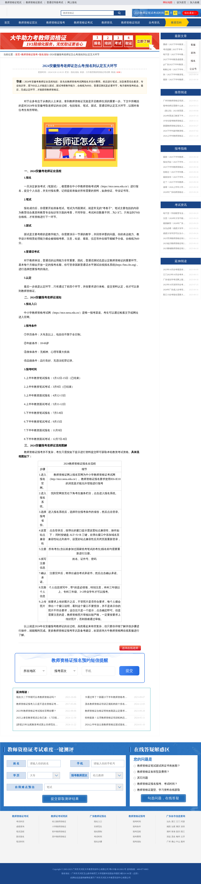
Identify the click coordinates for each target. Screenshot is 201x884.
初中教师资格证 (59, 831)
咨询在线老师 (130, 648)
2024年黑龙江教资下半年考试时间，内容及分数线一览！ (175, 116)
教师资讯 (107, 22)
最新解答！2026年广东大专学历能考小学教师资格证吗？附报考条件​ (175, 223)
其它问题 (141, 771)
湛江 (173, 821)
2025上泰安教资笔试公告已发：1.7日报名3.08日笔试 (37, 717)
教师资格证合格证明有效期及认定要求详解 (106, 711)
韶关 (178, 831)
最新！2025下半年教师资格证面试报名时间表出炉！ (175, 79)
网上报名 (72, 2)
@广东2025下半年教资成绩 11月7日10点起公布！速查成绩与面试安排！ (175, 64)
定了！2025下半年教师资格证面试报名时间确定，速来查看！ (175, 182)
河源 (183, 821)
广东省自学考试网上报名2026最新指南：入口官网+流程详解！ (175, 279)
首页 (7, 22)
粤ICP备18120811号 (117, 869)
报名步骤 (98, 841)
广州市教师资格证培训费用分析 (175, 101)
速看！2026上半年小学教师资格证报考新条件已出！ (175, 187)
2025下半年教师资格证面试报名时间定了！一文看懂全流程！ (175, 167)
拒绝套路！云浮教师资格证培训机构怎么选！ (106, 717)
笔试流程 (20, 831)
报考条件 (137, 826)
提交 (129, 671)
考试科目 (20, 821)
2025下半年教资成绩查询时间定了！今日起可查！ (175, 59)
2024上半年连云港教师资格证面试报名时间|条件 (106, 724)
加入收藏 (194, 2)
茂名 (173, 836)
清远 (169, 836)
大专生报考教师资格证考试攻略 (175, 121)
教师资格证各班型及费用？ (151, 765)
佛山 (173, 841)
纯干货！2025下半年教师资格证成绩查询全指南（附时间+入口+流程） (175, 54)
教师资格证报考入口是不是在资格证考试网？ (37, 704)
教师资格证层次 (28, 22)
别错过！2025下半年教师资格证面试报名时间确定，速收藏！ (175, 172)
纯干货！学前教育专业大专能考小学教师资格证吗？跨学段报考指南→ (175, 213)
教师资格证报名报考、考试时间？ (155, 777)
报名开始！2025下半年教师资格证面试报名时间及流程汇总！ (175, 162)
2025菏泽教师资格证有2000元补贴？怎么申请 (175, 238)
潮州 (169, 831)
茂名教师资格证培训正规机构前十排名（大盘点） (106, 704)
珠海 (173, 831)
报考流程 (137, 831)
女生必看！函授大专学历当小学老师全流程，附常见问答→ (175, 228)
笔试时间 (20, 841)
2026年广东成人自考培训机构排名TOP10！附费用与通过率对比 (175, 289)
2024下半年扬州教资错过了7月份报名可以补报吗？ (175, 131)
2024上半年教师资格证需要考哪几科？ (175, 136)
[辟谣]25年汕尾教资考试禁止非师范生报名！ (37, 724)
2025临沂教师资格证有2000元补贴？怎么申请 (175, 243)
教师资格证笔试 (13, 2)
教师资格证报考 (55, 22)
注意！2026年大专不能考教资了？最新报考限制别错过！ (175, 218)
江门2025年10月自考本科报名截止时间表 (175, 274)
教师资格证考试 (83, 22)
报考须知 (137, 841)
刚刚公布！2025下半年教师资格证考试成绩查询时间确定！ (175, 69)
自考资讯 (154, 22)
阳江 (183, 831)
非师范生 (98, 826)
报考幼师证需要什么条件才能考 (175, 106)
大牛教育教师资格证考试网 (98, 72)
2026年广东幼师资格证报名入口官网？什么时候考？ (175, 192)
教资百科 (176, 22)
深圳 (183, 826)
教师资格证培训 (130, 22)
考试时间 (98, 836)
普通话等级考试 (55, 2)
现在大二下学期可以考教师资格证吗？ (36, 697)
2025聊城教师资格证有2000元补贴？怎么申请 (175, 248)
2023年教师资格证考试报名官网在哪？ (36, 711)
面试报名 (20, 836)
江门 (178, 821)
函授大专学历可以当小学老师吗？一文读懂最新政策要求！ (175, 233)
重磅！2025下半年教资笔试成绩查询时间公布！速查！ (175, 44)
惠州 (183, 841)
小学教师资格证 (59, 826)
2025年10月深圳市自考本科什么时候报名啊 (175, 284)
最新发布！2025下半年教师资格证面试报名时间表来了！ (175, 177)
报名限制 (98, 831)
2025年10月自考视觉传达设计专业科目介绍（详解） (175, 269)
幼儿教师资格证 (59, 821)
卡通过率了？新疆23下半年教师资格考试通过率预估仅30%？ (106, 697)
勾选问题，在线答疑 (163, 798)
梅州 (178, 836)
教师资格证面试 (34, 2)
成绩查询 (20, 826)
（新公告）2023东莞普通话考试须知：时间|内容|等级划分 (175, 111)
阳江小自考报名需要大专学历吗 (175, 294)
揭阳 (169, 826)
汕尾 (173, 826)
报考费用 (137, 836)
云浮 (183, 836)
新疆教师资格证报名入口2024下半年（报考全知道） (175, 126)
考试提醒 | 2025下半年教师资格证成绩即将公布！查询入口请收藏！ (175, 49)
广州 (169, 841)
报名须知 (43, 54)
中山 (178, 841)
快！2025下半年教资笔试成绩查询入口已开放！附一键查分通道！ (175, 74)
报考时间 (137, 821)
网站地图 (167, 2)
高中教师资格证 (59, 836)
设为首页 (181, 2)
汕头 (169, 821)
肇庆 (178, 826)
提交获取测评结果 (65, 799)
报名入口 (98, 821)
